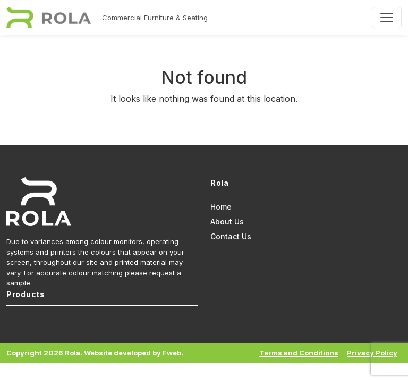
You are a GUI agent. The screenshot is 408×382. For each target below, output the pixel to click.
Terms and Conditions (298, 353)
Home (221, 206)
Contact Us (230, 236)
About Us (227, 221)
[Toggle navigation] (387, 17)
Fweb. (173, 353)
